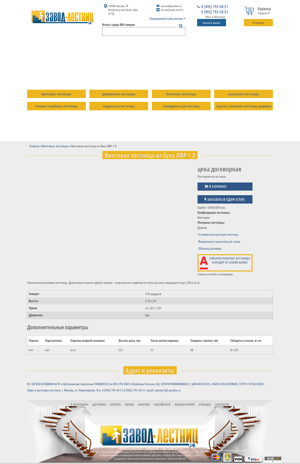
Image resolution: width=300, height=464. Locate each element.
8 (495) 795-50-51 (214, 6)
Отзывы (225, 75)
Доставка (81, 75)
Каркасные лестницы (243, 94)
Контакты (248, 75)
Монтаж (143, 75)
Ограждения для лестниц (181, 106)
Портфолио (168, 75)
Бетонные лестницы (181, 94)
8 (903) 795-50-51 (214, 11)
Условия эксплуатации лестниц (218, 234)
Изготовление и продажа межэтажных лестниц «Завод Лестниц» (143, 455)
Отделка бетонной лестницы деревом (243, 106)
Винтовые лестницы (56, 94)
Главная (34, 146)
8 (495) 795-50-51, (113, 390)
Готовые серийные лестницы (56, 106)
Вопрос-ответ (198, 75)
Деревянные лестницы (118, 94)
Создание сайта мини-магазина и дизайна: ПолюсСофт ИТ (150, 459)
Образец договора (209, 248)
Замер (123, 75)
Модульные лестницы (119, 106)
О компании (54, 75)
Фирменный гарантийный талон (219, 241)
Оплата (104, 75)
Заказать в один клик (224, 199)
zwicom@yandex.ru (171, 6)
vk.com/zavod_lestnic (172, 9)
